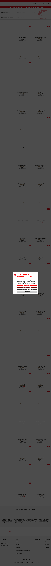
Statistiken (28, 283)
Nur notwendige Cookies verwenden (27, 289)
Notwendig (19, 283)
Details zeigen (27, 291)
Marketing (33, 283)
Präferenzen (23, 283)
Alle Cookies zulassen (27, 285)
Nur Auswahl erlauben (27, 287)
